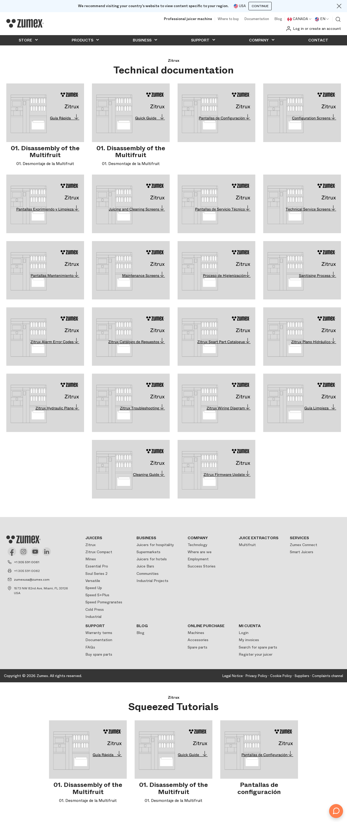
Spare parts (197, 647)
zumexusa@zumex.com (32, 579)
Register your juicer (255, 654)
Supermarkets (148, 552)
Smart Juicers (301, 552)
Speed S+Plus (97, 595)
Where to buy (228, 19)
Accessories (198, 639)
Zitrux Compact (98, 552)
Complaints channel (327, 675)
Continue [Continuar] (260, 6)
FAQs (90, 647)
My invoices (249, 639)
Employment (198, 559)
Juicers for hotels (151, 559)
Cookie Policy (281, 675)
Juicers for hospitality (155, 544)
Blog (278, 19)
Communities (147, 573)
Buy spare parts (98, 654)
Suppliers (302, 675)
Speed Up (93, 587)
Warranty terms (98, 632)
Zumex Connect (303, 544)
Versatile (92, 580)
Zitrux (90, 544)
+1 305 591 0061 (26, 562)
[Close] (339, 6)
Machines (196, 632)
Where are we (200, 552)
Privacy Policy (256, 675)
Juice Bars (145, 566)
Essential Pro (96, 566)
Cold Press (94, 609)
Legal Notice (232, 675)
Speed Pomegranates (103, 602)
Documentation (256, 19)
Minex (90, 559)
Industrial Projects (152, 580)
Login (243, 632)
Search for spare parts (258, 647)
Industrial (93, 616)
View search (338, 19)
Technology (197, 544)
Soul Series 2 (96, 573)
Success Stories (202, 566)
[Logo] (25, 23)
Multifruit (247, 544)
